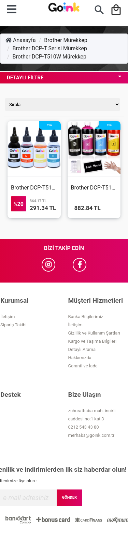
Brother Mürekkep (65, 40)
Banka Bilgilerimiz (85, 316)
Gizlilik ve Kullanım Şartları (94, 333)
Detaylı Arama (82, 349)
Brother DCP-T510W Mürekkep (49, 56)
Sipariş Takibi (13, 324)
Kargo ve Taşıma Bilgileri (92, 341)
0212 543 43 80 (83, 427)
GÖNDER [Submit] (69, 497)
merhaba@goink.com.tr (91, 435)
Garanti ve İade (83, 365)
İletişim (7, 316)
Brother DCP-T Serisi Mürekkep (50, 48)
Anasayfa (20, 40)
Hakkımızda (79, 357)
